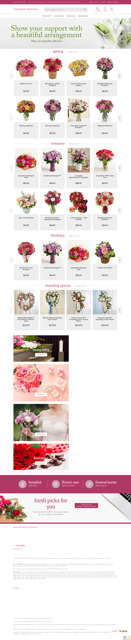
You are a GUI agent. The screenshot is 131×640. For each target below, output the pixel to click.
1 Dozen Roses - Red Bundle (78, 218)
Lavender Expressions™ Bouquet (78, 176)
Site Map (113, 638)
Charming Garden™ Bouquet (79, 126)
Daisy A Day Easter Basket (78, 84)
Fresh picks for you (51, 438)
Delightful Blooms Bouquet (104, 84)
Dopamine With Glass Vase (105, 176)
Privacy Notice (91, 638)
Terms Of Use (81, 638)
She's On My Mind (26, 218)
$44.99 (26, 91)
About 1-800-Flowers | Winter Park (25, 458)
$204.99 (78, 325)
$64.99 (26, 183)
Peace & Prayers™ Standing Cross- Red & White (78, 319)
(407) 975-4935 (20, 2)
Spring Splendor (26, 126)
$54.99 (26, 133)
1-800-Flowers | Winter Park (25, 9)
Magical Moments (104, 126)
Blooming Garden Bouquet (52, 84)
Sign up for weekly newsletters (86, 437)
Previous (11, 76)
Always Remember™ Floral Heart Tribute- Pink (26, 319)
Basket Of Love (26, 84)
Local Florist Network (103, 638)
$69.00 (26, 275)
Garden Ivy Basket (104, 268)
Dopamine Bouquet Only (26, 176)
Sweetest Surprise (52, 126)
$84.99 (79, 133)
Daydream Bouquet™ (52, 176)
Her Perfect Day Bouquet (26, 268)
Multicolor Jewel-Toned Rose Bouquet (52, 218)
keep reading (20, 477)
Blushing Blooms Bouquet (105, 218)
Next (120, 76)
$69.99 (105, 91)
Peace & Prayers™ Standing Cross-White (105, 318)
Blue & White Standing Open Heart (52, 318)
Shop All (71, 51)
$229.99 (26, 325)
